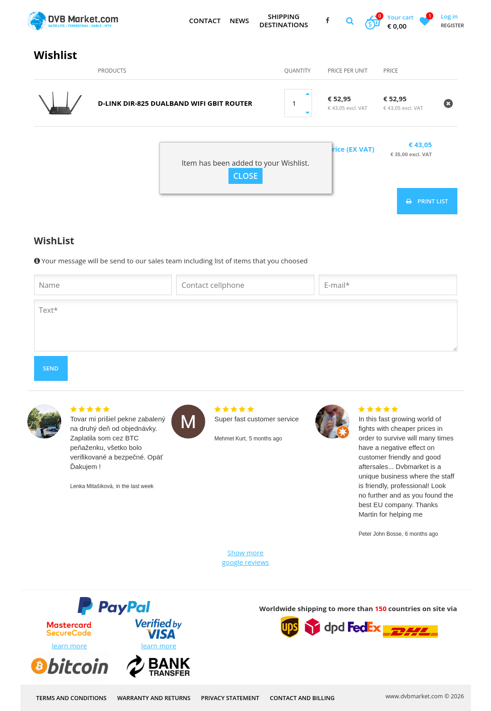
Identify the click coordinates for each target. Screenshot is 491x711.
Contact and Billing (302, 697)
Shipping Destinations (283, 20)
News (239, 20)
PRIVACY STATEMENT (230, 697)
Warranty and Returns (153, 697)
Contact (204, 20)
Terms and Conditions (71, 697)
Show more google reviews (245, 557)
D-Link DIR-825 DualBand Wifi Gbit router (175, 103)
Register (452, 25)
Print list (427, 201)
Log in (449, 16)
